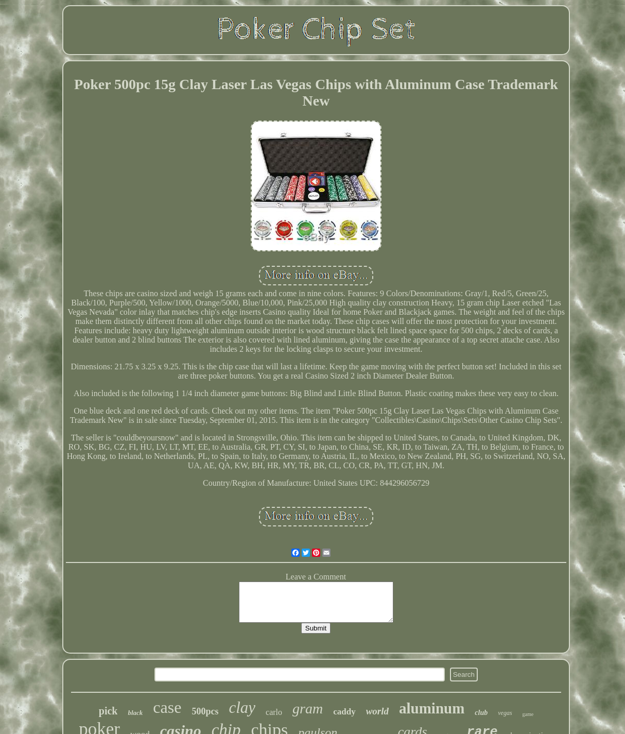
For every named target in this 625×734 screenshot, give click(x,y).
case (167, 707)
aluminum (431, 708)
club (481, 712)
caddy (344, 711)
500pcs (205, 711)
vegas (505, 712)
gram (307, 708)
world (377, 711)
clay (242, 707)
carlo (274, 712)
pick (108, 710)
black (135, 712)
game (528, 714)
